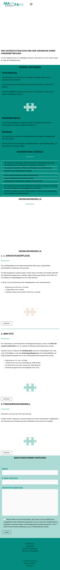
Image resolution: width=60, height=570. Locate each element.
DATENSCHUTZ (30, 544)
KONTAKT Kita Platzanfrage (30, 551)
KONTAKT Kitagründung (30, 548)
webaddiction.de (30, 565)
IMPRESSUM (30, 546)
